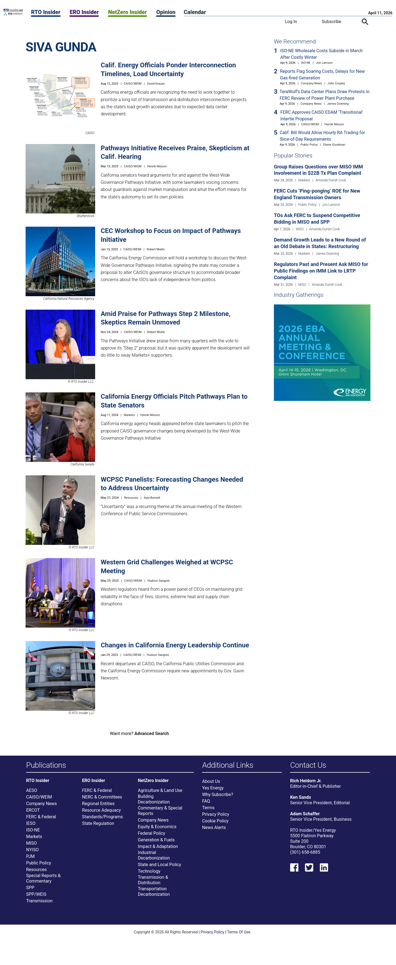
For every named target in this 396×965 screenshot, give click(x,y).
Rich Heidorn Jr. (306, 783)
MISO (300, 229)
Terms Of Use (239, 935)
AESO (31, 793)
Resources (131, 498)
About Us (211, 784)
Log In (291, 21)
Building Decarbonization (154, 802)
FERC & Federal (41, 819)
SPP (30, 890)
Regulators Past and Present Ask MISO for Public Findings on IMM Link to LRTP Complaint (321, 270)
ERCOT (33, 813)
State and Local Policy (159, 867)
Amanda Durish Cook (331, 180)
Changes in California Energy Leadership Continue (175, 645)
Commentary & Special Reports (160, 813)
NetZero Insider (127, 12)
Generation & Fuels (156, 842)
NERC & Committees (102, 799)
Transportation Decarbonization (154, 894)
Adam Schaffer (305, 816)
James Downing (338, 104)
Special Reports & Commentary (43, 881)
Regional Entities (98, 806)
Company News (311, 83)
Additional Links (227, 765)
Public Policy (309, 144)
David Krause (156, 83)
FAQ (206, 803)
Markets (129, 415)
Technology (149, 874)
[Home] (13, 13)
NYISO (32, 852)
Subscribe (331, 21)
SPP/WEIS (36, 897)
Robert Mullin (156, 249)
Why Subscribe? (217, 797)
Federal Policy (151, 836)
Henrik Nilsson (157, 166)
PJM (30, 859)
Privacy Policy (215, 817)
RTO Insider (46, 12)
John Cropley (336, 83)
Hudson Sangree (158, 581)
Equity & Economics (157, 829)
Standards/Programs (102, 819)
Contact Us (308, 765)
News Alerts (214, 830)
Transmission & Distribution (153, 882)
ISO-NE (305, 63)
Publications (46, 765)
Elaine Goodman (334, 144)
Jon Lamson (324, 63)
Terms (208, 810)
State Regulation (98, 826)
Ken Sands (300, 800)
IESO (30, 826)
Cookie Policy (215, 823)
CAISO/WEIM (133, 83)
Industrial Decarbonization (154, 858)
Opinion (165, 12)
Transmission (39, 903)
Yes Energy (213, 790)
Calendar (195, 12)
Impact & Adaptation (158, 849)
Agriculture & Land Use (160, 793)
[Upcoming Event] (322, 352)
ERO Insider (84, 12)
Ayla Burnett (152, 498)
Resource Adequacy (101, 813)
